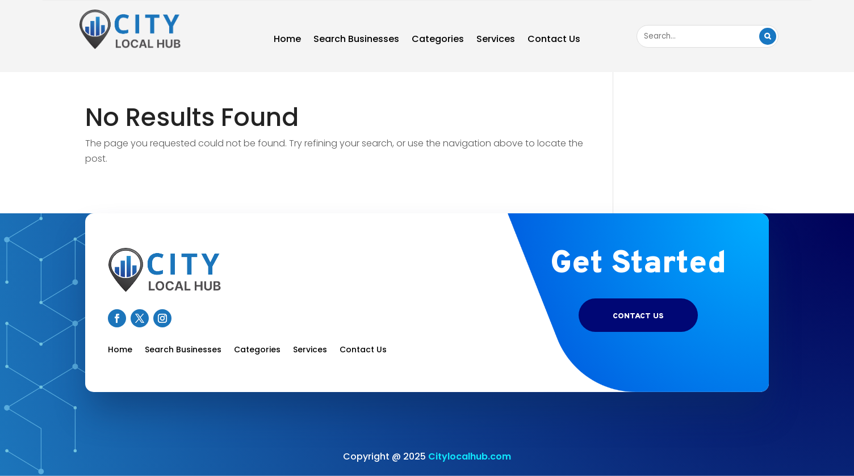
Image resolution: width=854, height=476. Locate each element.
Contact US (638, 316)
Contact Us (554, 40)
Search (767, 36)
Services (495, 40)
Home (287, 40)
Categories (438, 40)
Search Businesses (356, 40)
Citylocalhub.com (469, 456)
